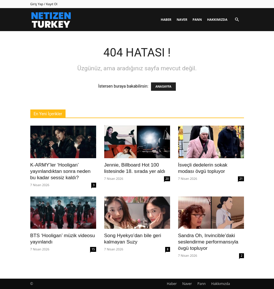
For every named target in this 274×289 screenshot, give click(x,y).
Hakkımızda (217, 19)
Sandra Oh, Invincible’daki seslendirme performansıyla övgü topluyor (208, 242)
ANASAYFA (163, 86)
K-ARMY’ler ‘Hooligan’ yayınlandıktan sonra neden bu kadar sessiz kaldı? (60, 171)
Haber (166, 19)
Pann (197, 19)
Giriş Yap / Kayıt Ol (43, 4)
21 (241, 179)
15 (93, 249)
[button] (237, 19)
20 (167, 179)
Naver (182, 19)
